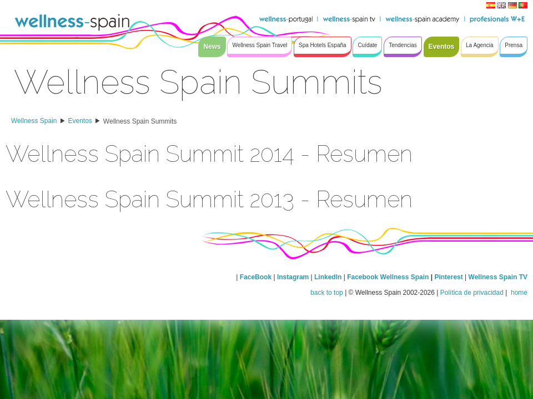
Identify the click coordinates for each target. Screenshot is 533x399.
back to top (326, 292)
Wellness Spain (34, 121)
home (518, 292)
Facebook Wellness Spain (388, 277)
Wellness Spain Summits (140, 121)
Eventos (80, 121)
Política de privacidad (472, 292)
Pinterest (449, 277)
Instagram (293, 277)
